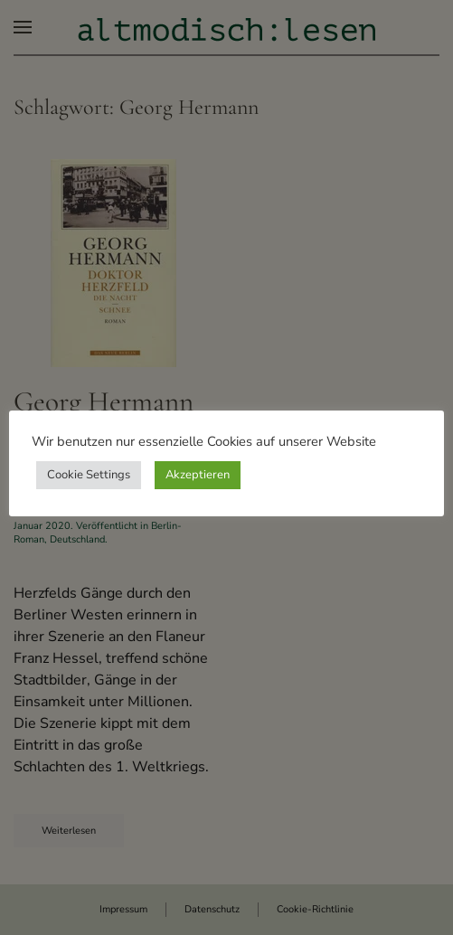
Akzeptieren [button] (197, 475)
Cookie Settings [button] (88, 475)
